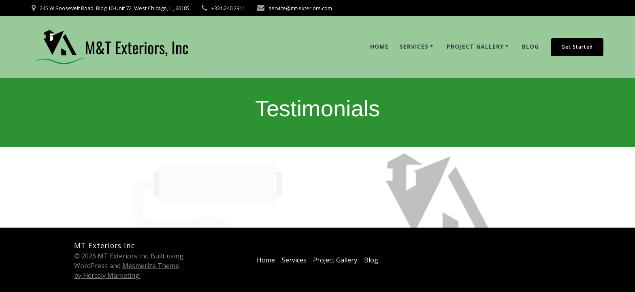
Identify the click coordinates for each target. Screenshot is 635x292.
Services (414, 46)
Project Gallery (475, 46)
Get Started (577, 46)
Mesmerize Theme (150, 265)
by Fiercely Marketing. (107, 275)
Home (379, 46)
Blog (530, 46)
